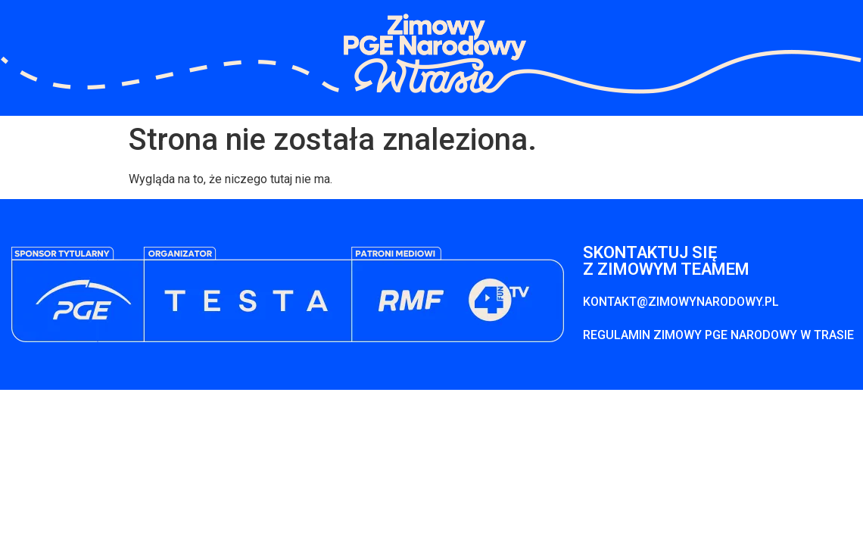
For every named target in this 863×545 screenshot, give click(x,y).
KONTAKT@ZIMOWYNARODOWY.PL (681, 301)
